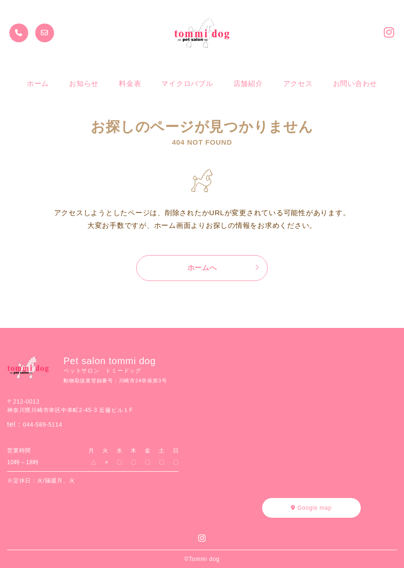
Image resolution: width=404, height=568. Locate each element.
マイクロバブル (187, 83)
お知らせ (84, 83)
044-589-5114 (42, 424)
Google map (311, 508)
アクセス (298, 83)
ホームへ (202, 268)
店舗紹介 (248, 83)
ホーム (38, 83)
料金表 (130, 83)
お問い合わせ (355, 83)
